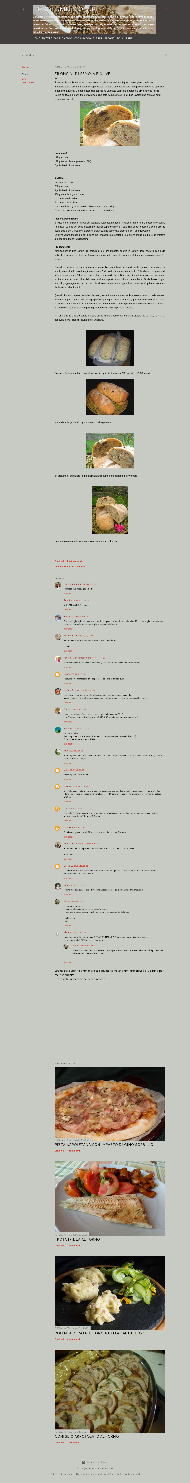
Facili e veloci (63, 38)
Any (66, 750)
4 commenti (73, 1151)
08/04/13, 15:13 (81, 600)
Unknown (69, 673)
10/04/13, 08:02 (82, 786)
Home (36, 38)
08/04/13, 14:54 (89, 584)
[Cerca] (165, 8)
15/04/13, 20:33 (87, 827)
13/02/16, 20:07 (79, 932)
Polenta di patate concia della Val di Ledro (100, 1333)
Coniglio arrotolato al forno (87, 1436)
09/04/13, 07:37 (79, 709)
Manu (67, 901)
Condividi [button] (26, 67)
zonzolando (70, 808)
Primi (99, 38)
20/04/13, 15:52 (81, 866)
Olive (24, 79)
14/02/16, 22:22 (87, 945)
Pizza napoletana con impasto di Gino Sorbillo (104, 1144)
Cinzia (67, 884)
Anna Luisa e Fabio (73, 843)
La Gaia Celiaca (72, 690)
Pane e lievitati (28, 83)
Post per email (75, 561)
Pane (129, 38)
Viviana (67, 932)
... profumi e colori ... (68, 9)
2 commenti (73, 1245)
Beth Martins (71, 635)
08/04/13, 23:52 (88, 690)
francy (67, 709)
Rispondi (68, 593)
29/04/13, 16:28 (78, 901)
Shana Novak (106, 1468)
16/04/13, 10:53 (92, 843)
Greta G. (68, 865)
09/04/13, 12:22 (84, 728)
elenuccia (68, 616)
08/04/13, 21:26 (99, 658)
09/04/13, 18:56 (76, 751)
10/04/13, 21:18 (84, 808)
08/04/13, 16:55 (86, 635)
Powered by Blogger (95, 1462)
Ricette (47, 38)
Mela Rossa (70, 728)
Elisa (66, 769)
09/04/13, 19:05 (77, 770)
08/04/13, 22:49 (82, 674)
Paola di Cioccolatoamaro (77, 657)
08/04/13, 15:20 (82, 616)
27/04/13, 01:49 (78, 885)
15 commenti (74, 1443)
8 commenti (73, 1339)
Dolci (120, 38)
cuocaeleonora (71, 827)
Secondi (109, 38)
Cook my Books (84, 38)
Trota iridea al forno (77, 1239)
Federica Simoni (72, 583)
